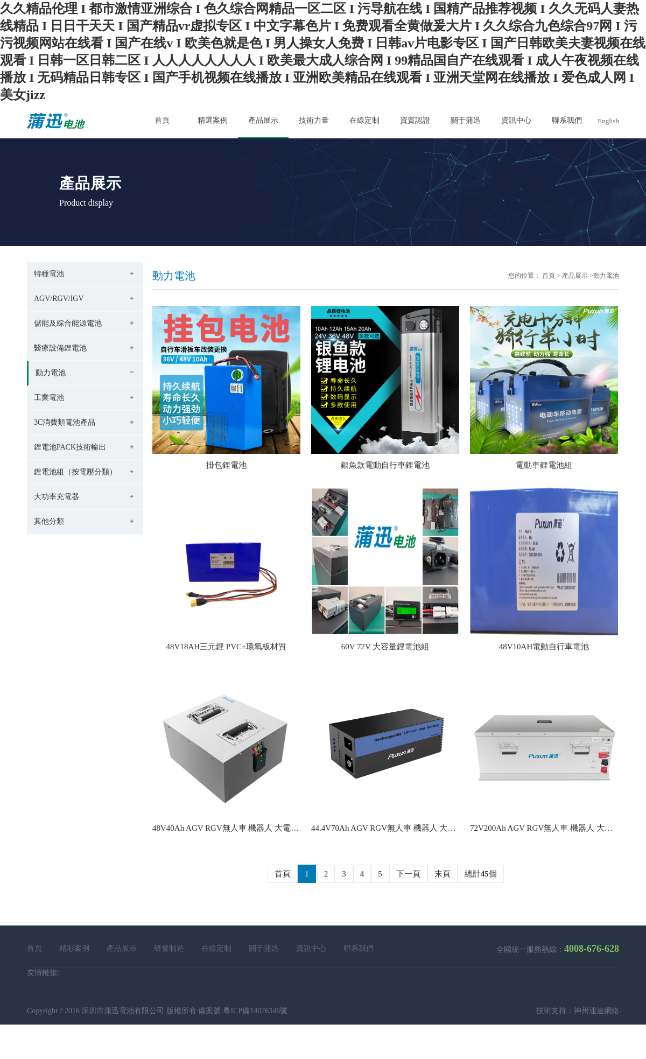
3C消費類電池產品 (64, 422)
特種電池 (49, 274)
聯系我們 (358, 948)
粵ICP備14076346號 (255, 1011)
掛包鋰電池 (226, 465)
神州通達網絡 (596, 1011)
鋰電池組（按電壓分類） (75, 472)
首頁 (283, 873)
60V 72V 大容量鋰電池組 (385, 646)
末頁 (442, 873)
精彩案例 (74, 948)
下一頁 (408, 873)
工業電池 (49, 398)
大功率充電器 (56, 497)
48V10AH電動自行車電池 (544, 646)
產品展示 (575, 275)
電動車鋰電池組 (544, 465)
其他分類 (49, 521)
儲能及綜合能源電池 (68, 323)
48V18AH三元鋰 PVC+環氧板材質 (226, 646)
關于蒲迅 (264, 948)
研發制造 (169, 948)
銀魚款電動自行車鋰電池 (385, 465)
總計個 (481, 873)
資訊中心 (311, 948)
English (608, 121)
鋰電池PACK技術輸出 (70, 447)
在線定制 (216, 948)
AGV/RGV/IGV (59, 298)
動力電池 (51, 373)
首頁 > (551, 275)
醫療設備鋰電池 (60, 348)
